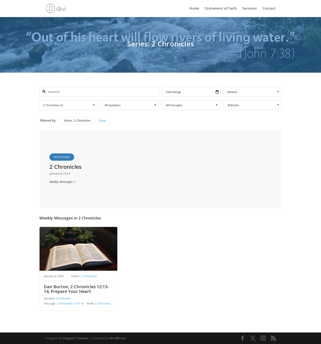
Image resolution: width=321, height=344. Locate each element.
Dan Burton (63, 298)
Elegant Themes (75, 338)
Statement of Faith (221, 9)
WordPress (117, 338)
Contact (269, 9)
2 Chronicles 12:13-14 (69, 303)
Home (194, 9)
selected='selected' (68, 105)
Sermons (249, 9)
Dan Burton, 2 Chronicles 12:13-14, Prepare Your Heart (76, 289)
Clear (102, 121)
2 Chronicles (89, 276)
